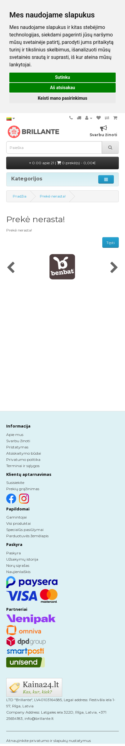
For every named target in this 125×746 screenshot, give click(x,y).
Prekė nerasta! (53, 196)
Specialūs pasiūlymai (25, 529)
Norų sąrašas (17, 565)
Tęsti (110, 242)
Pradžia (19, 196)
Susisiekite (15, 482)
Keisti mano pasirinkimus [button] (62, 98)
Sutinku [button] (62, 77)
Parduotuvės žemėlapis (27, 535)
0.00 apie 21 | (62, 162)
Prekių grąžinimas (22, 488)
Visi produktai (18, 523)
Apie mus (14, 434)
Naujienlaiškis (18, 571)
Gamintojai (16, 517)
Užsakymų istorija (22, 559)
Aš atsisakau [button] (62, 87)
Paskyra (13, 553)
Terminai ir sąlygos (22, 465)
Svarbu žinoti (18, 440)
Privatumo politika (23, 459)
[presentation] (10, 268)
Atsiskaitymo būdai (23, 453)
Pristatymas (17, 447)
